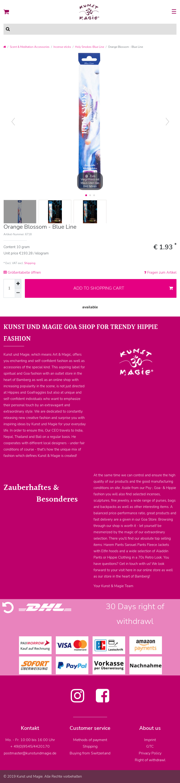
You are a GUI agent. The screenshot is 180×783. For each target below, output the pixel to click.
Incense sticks (62, 47)
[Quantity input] (9, 288)
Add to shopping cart (123, 288)
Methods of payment (90, 739)
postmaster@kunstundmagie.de (30, 753)
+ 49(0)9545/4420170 (30, 746)
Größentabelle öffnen (22, 272)
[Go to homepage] (4, 47)
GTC (150, 746)
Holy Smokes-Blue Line (89, 47)
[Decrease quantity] (18, 293)
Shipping (29, 263)
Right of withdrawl (150, 760)
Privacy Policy (150, 753)
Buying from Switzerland (90, 753)
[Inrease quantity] (18, 283)
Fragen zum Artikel (160, 272)
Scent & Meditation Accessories (29, 47)
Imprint (150, 739)
